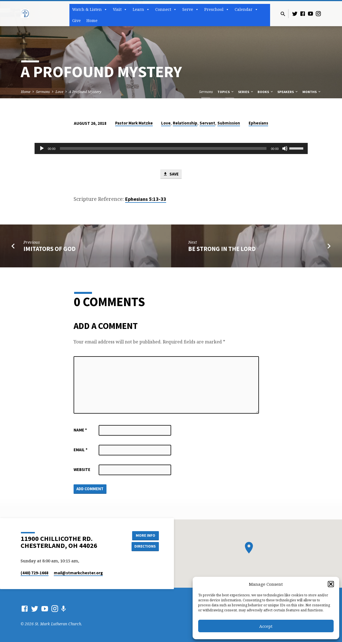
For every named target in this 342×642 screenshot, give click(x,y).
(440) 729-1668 (34, 572)
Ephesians (258, 123)
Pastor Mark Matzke (134, 123)
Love (59, 91)
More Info (145, 535)
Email (81, 449)
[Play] (42, 148)
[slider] (163, 148)
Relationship (185, 123)
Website (82, 469)
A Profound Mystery (85, 91)
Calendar (246, 9)
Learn (141, 9)
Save (171, 174)
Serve (190, 9)
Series (246, 92)
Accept (266, 626)
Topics (225, 92)
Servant (207, 123)
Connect (166, 9)
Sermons (43, 91)
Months (311, 92)
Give (76, 20)
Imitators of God (49, 249)
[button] (331, 584)
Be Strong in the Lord (222, 249)
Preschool (216, 9)
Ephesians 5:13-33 (145, 199)
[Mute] (285, 148)
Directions (145, 546)
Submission (228, 123)
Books (266, 92)
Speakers (288, 92)
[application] (171, 148)
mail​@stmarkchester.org (78, 572)
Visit (120, 9)
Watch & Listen (89, 9)
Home (92, 20)
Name (80, 430)
